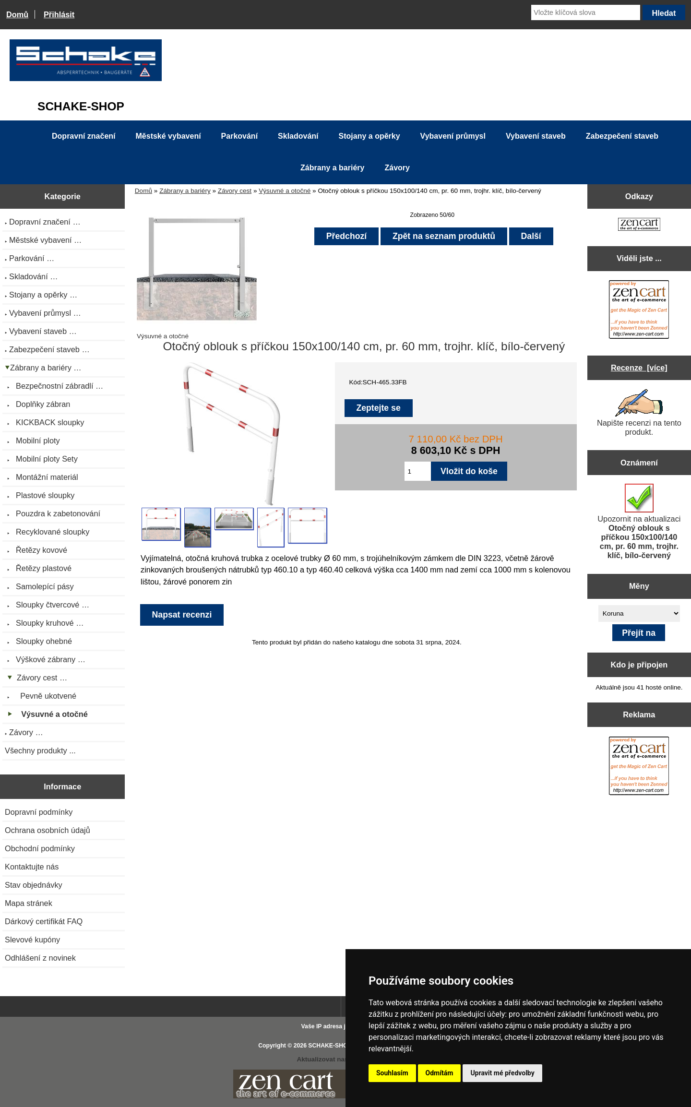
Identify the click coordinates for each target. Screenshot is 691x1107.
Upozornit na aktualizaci (638, 521)
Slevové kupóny (32, 939)
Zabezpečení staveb (622, 136)
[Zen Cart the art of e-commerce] (639, 225)
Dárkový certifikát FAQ (44, 921)
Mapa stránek (28, 903)
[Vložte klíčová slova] (585, 12)
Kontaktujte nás (32, 866)
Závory (396, 168)
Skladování (298, 136)
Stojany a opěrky (369, 136)
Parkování (239, 136)
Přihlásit (59, 14)
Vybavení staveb (536, 136)
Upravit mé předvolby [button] (502, 1073)
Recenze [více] (639, 367)
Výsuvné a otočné (284, 190)
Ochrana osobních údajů (47, 830)
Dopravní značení (83, 136)
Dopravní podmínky (38, 812)
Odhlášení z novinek (40, 957)
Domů (17, 14)
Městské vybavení (168, 136)
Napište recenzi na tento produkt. (639, 412)
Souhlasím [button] (392, 1073)
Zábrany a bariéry (185, 190)
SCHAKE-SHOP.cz (333, 1045)
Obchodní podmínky (40, 848)
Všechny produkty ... (40, 750)
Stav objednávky (33, 885)
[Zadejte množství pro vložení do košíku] (418, 471)
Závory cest (234, 190)
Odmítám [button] (439, 1073)
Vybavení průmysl (453, 136)
